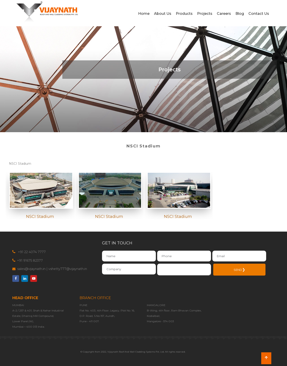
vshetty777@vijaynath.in (67, 269)
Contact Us (258, 13)
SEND (239, 269)
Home (144, 13)
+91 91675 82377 (29, 261)
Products (184, 13)
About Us (162, 13)
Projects (204, 13)
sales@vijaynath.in (31, 269)
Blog (239, 13)
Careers (224, 13)
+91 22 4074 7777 (31, 252)
